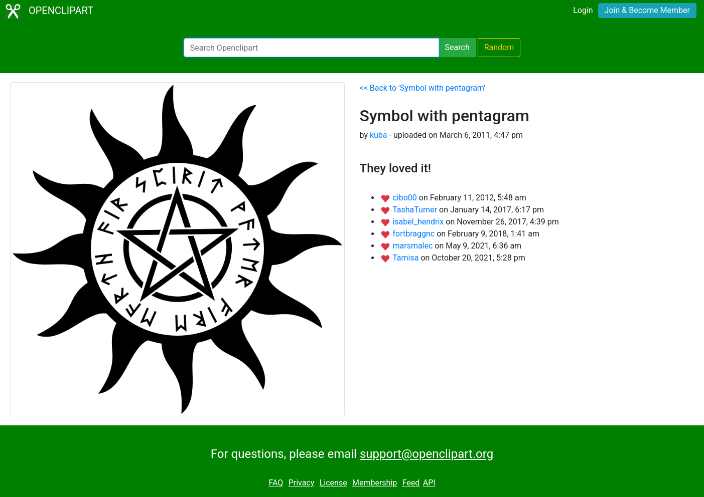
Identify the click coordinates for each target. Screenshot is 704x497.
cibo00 (405, 197)
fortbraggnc (414, 233)
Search (457, 47)
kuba (378, 135)
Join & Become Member (647, 10)
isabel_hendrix (419, 221)
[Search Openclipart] (311, 47)
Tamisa (406, 258)
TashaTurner (415, 209)
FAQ (275, 482)
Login (583, 10)
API (429, 482)
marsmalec (413, 246)
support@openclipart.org (426, 454)
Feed (411, 482)
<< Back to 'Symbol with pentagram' (422, 88)
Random (499, 47)
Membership (374, 482)
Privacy (302, 482)
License (333, 482)
